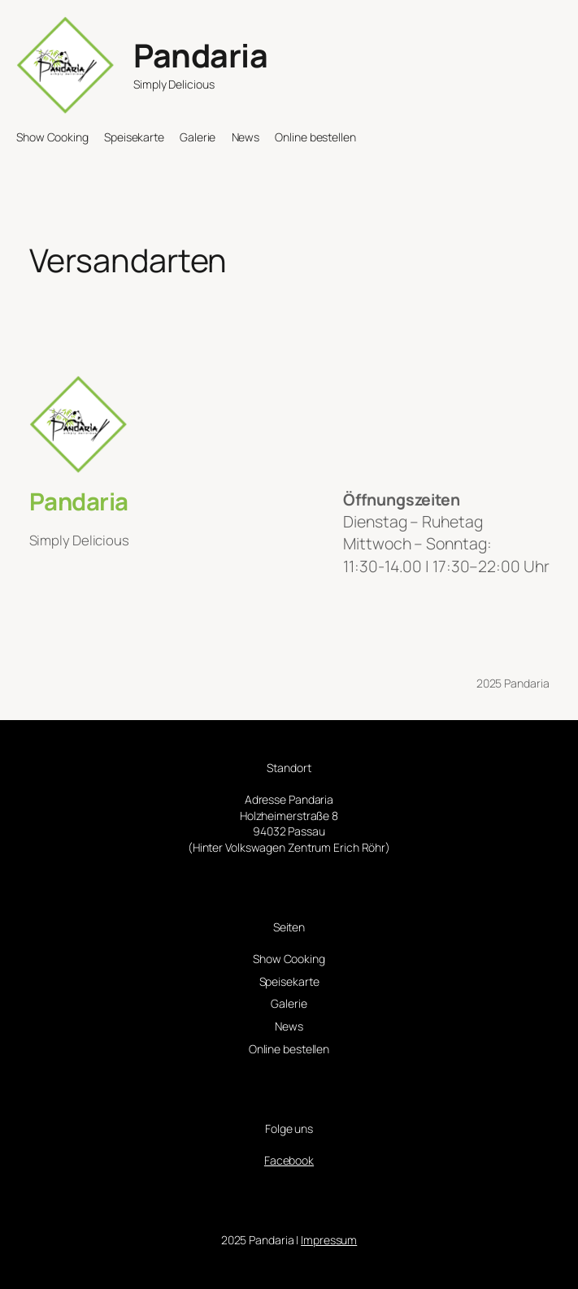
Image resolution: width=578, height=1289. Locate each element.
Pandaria (200, 55)
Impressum (329, 1240)
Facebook (289, 1160)
